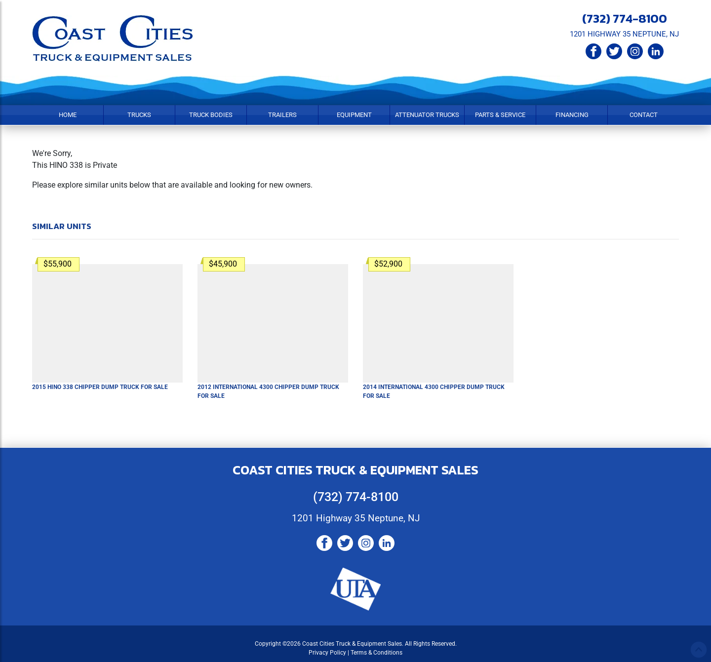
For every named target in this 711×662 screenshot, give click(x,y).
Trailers (282, 114)
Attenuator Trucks (427, 114)
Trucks (139, 114)
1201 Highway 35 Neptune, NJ (356, 518)
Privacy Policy (327, 652)
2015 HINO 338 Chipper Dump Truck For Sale (100, 387)
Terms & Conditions (376, 652)
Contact (644, 114)
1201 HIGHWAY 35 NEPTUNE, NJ (624, 34)
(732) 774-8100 (624, 18)
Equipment (354, 114)
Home (68, 114)
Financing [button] (572, 114)
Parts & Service (500, 114)
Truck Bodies (211, 114)
